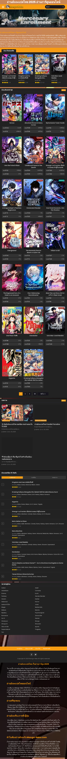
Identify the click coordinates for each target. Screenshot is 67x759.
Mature (33, 484)
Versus (11, 123)
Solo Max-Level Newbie (55, 336)
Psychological (39, 613)
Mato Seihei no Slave (19, 521)
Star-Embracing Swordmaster (33, 294)
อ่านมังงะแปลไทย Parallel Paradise (47, 424)
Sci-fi (31, 504)
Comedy (30, 514)
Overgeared (11, 251)
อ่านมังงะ (19, 649)
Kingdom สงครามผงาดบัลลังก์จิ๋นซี (22, 482)
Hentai (37, 599)
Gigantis (12, 378)
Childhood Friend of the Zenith (33, 166)
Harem (47, 523)
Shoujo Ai (4, 624)
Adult (22, 523)
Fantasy (37, 494)
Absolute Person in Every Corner (33, 124)
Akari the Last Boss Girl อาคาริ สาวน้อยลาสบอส (55, 294)
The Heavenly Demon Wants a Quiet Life (33, 252)
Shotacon (4, 621)
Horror (36, 554)
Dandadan (33, 336)
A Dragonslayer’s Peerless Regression (11, 209)
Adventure (24, 494)
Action (19, 484)
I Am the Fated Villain (12, 165)
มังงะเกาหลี (28, 649)
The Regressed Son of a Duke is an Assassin (11, 294)
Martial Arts (46, 533)
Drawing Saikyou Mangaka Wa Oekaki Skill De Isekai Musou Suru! (33, 380)
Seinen (38, 484)
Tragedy (40, 504)
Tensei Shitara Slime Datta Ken (23, 574)
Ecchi (33, 494)
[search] (63, 7)
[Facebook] (31, 654)
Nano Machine (17, 531)
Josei (37, 604)
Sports (37, 627)
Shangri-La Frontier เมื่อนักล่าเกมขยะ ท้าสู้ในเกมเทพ (55, 166)
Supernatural (21, 535)
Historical (28, 484)
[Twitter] (35, 654)
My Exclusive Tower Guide (55, 123)
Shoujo (37, 621)
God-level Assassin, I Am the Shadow (55, 209)
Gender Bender (40, 596)
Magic (3, 607)
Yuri (2, 632)
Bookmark (46, 649)
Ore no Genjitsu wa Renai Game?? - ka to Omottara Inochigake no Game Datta (37, 564)
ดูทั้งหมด (63, 90)
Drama (23, 484)
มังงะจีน (37, 649)
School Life (57, 554)
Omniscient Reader (33, 208)
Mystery (45, 554)
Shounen (47, 514)
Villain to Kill (55, 251)
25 (35, 394)
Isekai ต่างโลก (5, 604)
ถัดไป (43, 394)
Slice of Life (5, 627)
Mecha (37, 610)
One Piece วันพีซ (11, 336)
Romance (47, 494)
